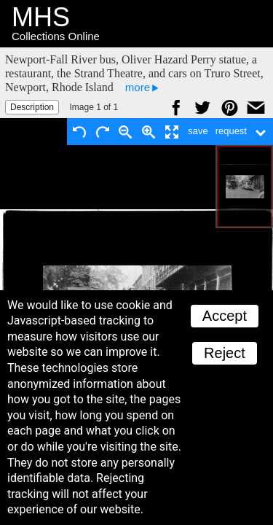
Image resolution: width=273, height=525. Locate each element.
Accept (224, 316)
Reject (224, 353)
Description (32, 107)
